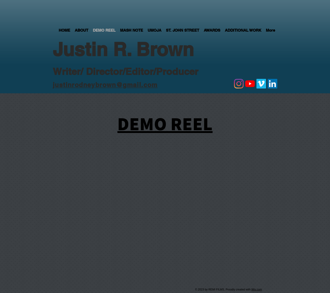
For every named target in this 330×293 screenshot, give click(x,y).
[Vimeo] (261, 83)
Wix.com (256, 289)
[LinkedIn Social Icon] (272, 83)
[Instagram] (239, 83)
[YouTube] (250, 83)
